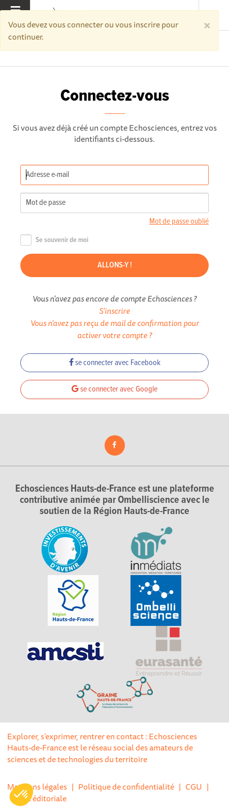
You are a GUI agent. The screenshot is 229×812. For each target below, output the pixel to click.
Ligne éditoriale (39, 798)
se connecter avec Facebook (114, 362)
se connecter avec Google (114, 389)
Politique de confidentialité (126, 786)
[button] (21, 795)
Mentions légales (37, 786)
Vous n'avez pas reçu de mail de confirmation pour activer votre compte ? (114, 329)
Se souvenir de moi (54, 240)
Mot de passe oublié (179, 221)
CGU (193, 786)
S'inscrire (114, 310)
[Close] (207, 24)
